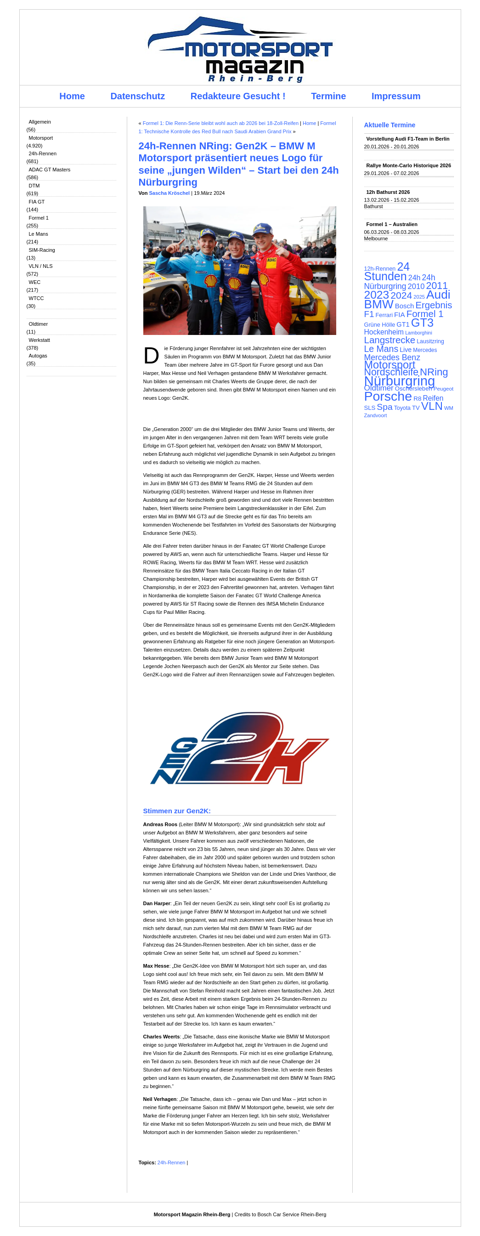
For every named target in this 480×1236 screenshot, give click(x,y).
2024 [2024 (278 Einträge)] (401, 295)
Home (72, 96)
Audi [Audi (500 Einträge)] (438, 294)
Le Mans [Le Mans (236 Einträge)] (381, 349)
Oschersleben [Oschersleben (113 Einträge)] (413, 388)
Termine (328, 96)
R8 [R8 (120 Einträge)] (417, 398)
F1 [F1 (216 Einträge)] (369, 314)
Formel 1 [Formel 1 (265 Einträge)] (425, 313)
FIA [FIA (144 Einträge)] (399, 314)
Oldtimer (38, 324)
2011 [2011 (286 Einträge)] (437, 285)
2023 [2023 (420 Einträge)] (377, 295)
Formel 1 (39, 218)
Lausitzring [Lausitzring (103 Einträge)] (430, 341)
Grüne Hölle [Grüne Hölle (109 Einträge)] (379, 324)
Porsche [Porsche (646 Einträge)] (388, 396)
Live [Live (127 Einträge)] (406, 349)
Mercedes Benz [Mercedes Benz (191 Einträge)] (392, 357)
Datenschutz (137, 96)
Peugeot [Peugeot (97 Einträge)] (444, 388)
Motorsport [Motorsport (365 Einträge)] (390, 365)
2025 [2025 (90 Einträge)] (419, 297)
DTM (34, 185)
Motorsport (41, 138)
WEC (35, 282)
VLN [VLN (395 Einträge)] (432, 406)
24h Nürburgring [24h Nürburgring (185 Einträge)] (399, 282)
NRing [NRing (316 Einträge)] (434, 372)
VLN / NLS (41, 266)
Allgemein (40, 122)
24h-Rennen (43, 153)
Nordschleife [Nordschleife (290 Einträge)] (391, 372)
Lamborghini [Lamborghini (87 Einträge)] (418, 332)
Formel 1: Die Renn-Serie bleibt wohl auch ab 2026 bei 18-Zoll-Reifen (221, 123)
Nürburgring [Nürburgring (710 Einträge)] (399, 380)
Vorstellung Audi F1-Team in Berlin (408, 139)
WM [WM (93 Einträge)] (448, 408)
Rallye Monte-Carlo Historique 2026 (409, 165)
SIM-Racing (42, 250)
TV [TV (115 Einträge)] (416, 407)
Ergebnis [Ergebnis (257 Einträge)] (433, 305)
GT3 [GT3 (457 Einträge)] (422, 322)
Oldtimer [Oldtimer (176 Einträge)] (379, 388)
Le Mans (38, 234)
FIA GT (37, 201)
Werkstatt (39, 340)
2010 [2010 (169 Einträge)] (416, 286)
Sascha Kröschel (169, 193)
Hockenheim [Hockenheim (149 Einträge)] (384, 332)
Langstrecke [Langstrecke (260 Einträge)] (390, 340)
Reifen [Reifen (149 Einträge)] (433, 398)
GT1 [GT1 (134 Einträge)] (402, 324)
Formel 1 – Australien (392, 224)
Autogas (38, 355)
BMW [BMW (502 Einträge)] (379, 304)
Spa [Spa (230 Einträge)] (384, 407)
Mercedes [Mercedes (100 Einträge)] (425, 350)
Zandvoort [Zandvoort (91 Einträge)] (375, 415)
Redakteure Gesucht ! (238, 96)
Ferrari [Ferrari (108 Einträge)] (384, 315)
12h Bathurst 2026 (388, 192)
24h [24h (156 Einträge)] (414, 278)
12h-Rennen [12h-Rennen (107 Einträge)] (380, 269)
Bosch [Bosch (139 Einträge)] (404, 306)
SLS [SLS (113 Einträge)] (370, 407)
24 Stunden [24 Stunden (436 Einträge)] (387, 271)
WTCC (36, 298)
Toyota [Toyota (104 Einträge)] (402, 408)
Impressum (396, 96)
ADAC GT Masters (50, 169)
